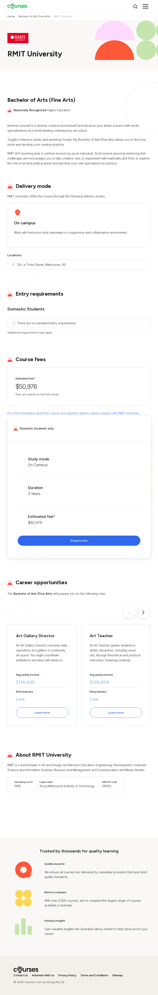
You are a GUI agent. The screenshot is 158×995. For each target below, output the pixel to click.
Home (11, 16)
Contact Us (21, 975)
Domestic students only (37, 428)
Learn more (42, 712)
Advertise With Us (43, 975)
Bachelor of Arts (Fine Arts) (34, 16)
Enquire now (79, 540)
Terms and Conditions (94, 975)
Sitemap (117, 975)
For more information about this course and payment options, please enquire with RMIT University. (73, 413)
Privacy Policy (67, 975)
